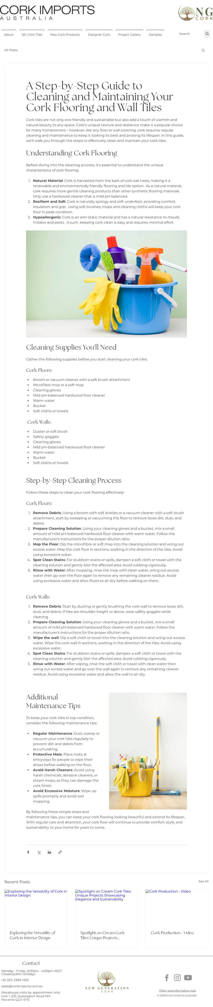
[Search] (184, 34)
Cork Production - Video (172, 932)
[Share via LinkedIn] (49, 852)
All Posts (11, 50)
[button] (9, 32)
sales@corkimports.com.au (22, 986)
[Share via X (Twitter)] (39, 852)
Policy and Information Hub (177, 990)
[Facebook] (166, 977)
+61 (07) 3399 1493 (15, 980)
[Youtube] (188, 977)
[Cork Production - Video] (177, 907)
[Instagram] (177, 977)
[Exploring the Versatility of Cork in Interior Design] (36, 907)
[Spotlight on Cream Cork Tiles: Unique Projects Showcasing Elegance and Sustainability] (106, 907)
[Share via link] (60, 852)
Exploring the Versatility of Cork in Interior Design (32, 935)
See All (203, 881)
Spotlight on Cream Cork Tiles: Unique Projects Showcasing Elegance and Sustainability (103, 935)
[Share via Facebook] (28, 852)
